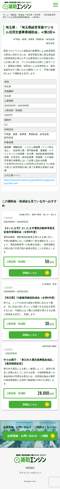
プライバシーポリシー (30, 472)
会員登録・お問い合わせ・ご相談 (27, 435)
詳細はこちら (30, 272)
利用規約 (30, 468)
